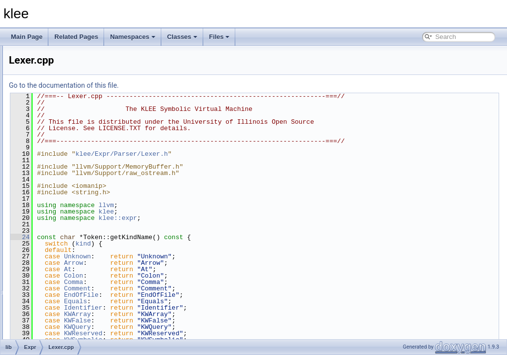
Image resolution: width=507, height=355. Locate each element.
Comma (197, 282)
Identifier (206, 307)
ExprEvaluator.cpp (72, 203)
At (191, 269)
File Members (43, 333)
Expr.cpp (60, 181)
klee (229, 211)
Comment (201, 288)
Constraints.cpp (68, 170)
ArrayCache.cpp (69, 105)
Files (219, 36)
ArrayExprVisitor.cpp (75, 138)
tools (39, 322)
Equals (199, 301)
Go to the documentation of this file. (187, 85)
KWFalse (201, 320)
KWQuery (201, 326)
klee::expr (241, 217)
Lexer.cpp (61, 257)
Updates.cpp (64, 279)
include (42, 51)
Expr (46, 94)
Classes (182, 36)
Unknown (201, 256)
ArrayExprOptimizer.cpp (79, 116)
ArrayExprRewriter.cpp (78, 127)
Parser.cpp (62, 268)
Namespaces (132, 36)
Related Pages (76, 36)
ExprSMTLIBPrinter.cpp (79, 224)
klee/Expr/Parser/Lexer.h (245, 153)
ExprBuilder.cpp (69, 192)
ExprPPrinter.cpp (70, 214)
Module (50, 289)
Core (46, 83)
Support (50, 311)
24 (143, 237)
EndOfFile (204, 294)
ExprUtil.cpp (64, 235)
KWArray (201, 314)
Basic (47, 73)
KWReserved (206, 333)
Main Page (26, 36)
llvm (229, 205)
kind (206, 243)
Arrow (197, 262)
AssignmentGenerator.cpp (82, 159)
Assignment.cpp (69, 148)
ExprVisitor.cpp (68, 246)
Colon (197, 275)
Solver (48, 300)
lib (35, 62)
